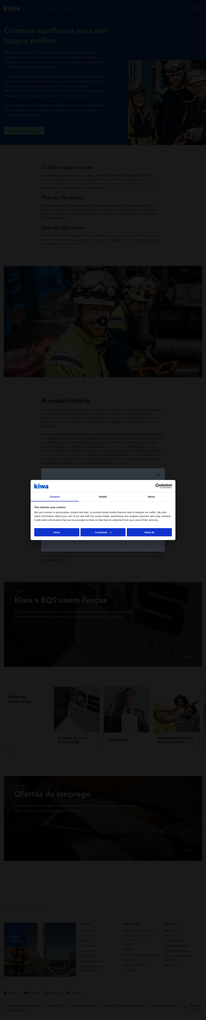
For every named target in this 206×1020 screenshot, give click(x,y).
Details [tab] (103, 496)
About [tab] (151, 496)
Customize (103, 532)
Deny (57, 532)
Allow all (149, 532)
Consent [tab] (55, 496)
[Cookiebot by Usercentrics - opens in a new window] (158, 486)
